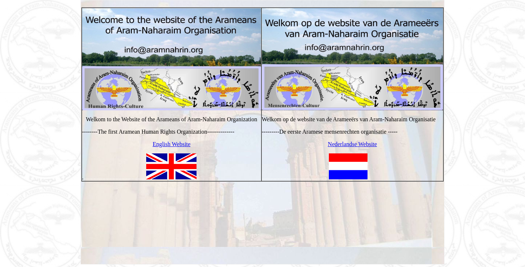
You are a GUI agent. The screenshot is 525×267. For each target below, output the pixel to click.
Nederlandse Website (352, 144)
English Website (172, 144)
